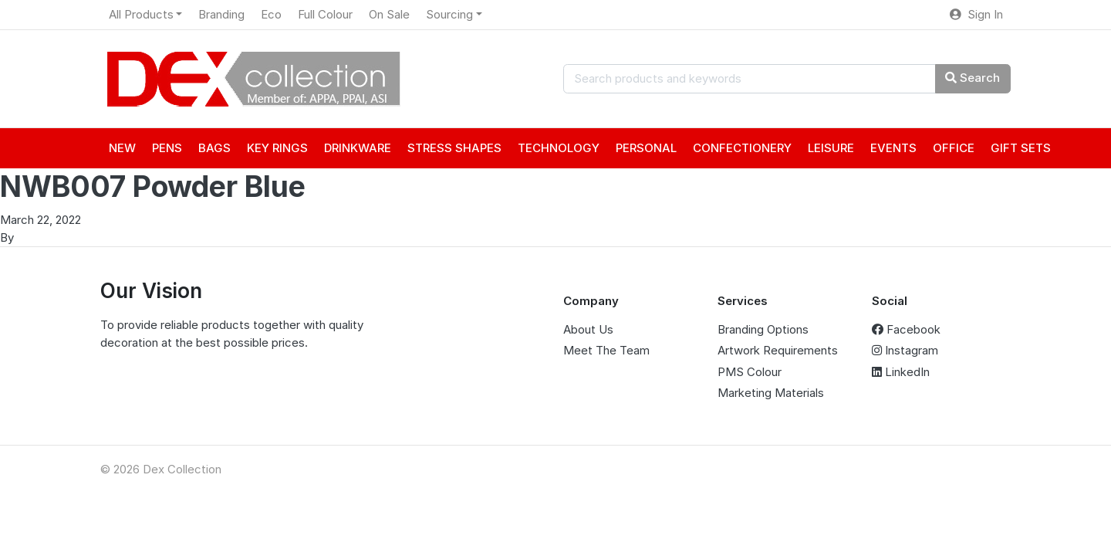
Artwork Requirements (778, 350)
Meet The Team (606, 350)
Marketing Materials (771, 392)
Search (972, 77)
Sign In (976, 14)
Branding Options (763, 329)
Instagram (905, 350)
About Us (588, 329)
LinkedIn (901, 371)
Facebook (906, 329)
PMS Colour (750, 371)
